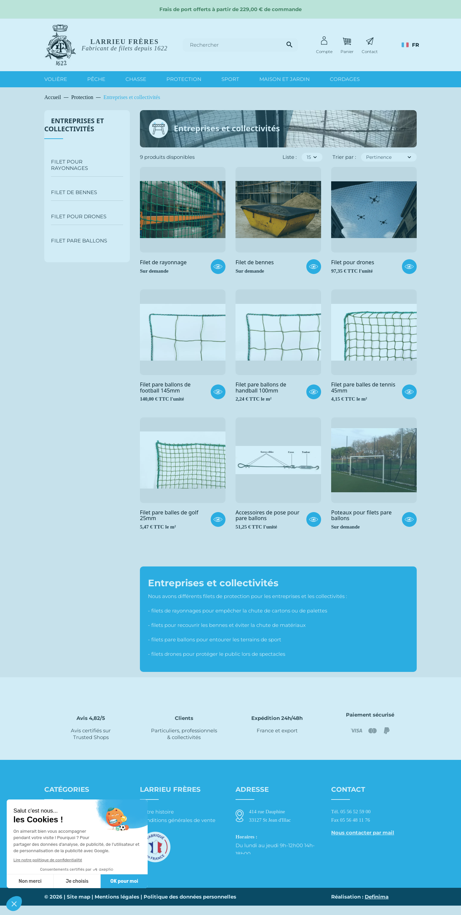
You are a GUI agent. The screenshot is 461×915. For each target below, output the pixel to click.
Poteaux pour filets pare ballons (361, 515)
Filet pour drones (78, 216)
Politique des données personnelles (190, 906)
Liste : (290, 156)
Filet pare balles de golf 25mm (169, 515)
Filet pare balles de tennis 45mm (363, 388)
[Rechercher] (240, 45)
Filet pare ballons (79, 240)
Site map (78, 906)
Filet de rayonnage (163, 263)
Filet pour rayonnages (69, 164)
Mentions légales (117, 906)
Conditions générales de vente (177, 820)
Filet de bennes (74, 192)
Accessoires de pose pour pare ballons (267, 515)
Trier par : (344, 156)
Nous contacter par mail (362, 832)
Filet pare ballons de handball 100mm (261, 388)
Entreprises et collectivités (74, 124)
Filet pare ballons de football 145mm (165, 388)
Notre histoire (157, 812)
